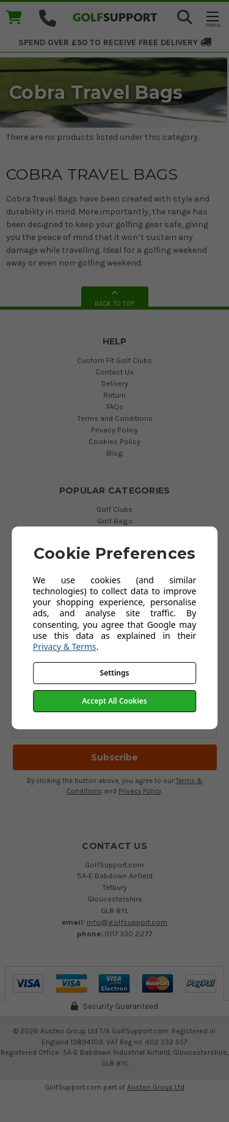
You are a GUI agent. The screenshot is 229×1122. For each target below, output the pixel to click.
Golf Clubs (114, 509)
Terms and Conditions (115, 418)
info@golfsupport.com (127, 922)
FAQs (114, 406)
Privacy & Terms (64, 646)
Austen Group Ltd (155, 1087)
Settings (114, 673)
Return (114, 394)
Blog (114, 452)
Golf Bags (115, 520)
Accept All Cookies (114, 701)
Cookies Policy (114, 441)
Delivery (114, 383)
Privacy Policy (114, 429)
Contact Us (114, 371)
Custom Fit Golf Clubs (114, 360)
